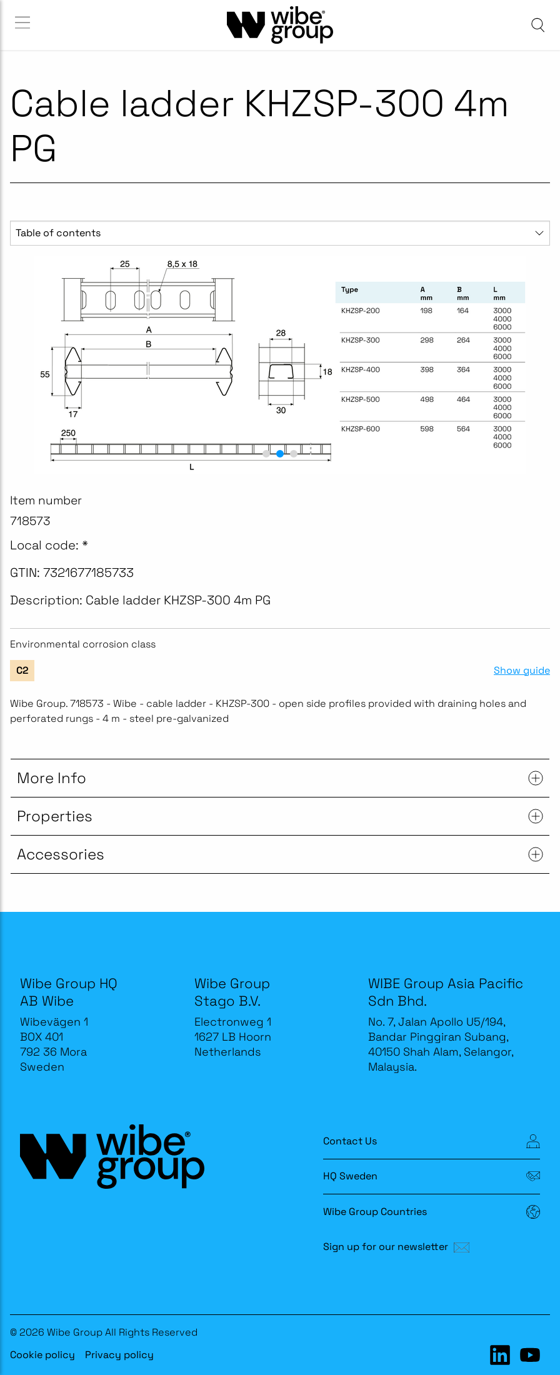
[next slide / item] (536, 365)
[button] (266, 454)
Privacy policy (119, 1354)
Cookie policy (42, 1354)
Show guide (522, 671)
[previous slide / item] (24, 365)
